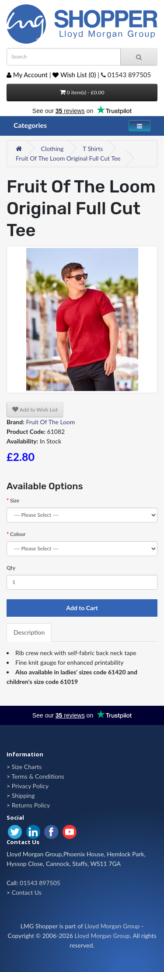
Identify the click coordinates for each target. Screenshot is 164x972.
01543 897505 (40, 882)
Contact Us (27, 892)
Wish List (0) (74, 75)
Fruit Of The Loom (50, 422)
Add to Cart (82, 607)
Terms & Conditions (37, 776)
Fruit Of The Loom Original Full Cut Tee (68, 158)
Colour (17, 534)
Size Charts (27, 766)
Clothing (52, 148)
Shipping (23, 795)
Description (29, 632)
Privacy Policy (30, 786)
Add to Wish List (35, 409)
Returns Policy (31, 805)
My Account (27, 75)
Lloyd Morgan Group (112, 926)
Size (14, 500)
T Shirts (93, 148)
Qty (11, 567)
